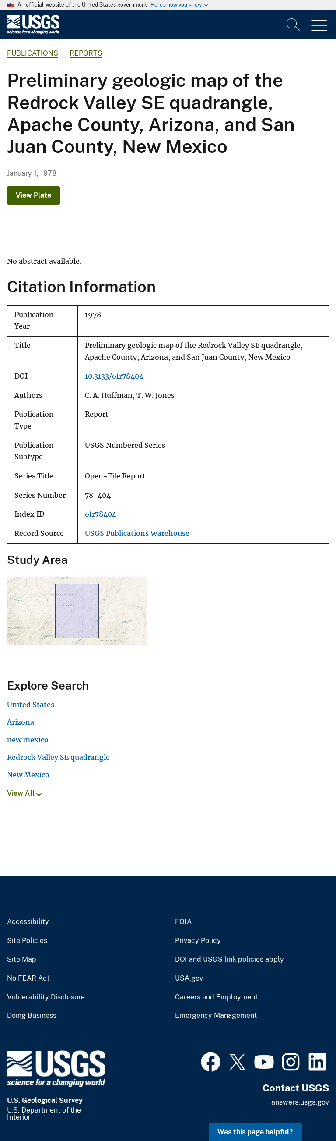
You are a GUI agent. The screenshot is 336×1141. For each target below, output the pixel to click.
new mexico (28, 739)
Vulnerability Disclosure (46, 997)
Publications (32, 53)
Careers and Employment (216, 997)
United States (30, 704)
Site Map (21, 960)
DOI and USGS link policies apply (229, 960)
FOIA (183, 922)
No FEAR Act (28, 978)
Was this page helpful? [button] (255, 1132)
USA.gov (189, 978)
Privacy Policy (198, 941)
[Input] (245, 24)
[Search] (293, 24)
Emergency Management (216, 1016)
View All (24, 793)
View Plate (33, 195)
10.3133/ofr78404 (114, 376)
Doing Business (31, 1016)
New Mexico (28, 774)
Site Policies (27, 941)
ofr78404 (100, 514)
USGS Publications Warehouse (137, 533)
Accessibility (28, 922)
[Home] (33, 32)
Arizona (20, 722)
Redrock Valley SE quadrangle (58, 757)
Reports (86, 53)
